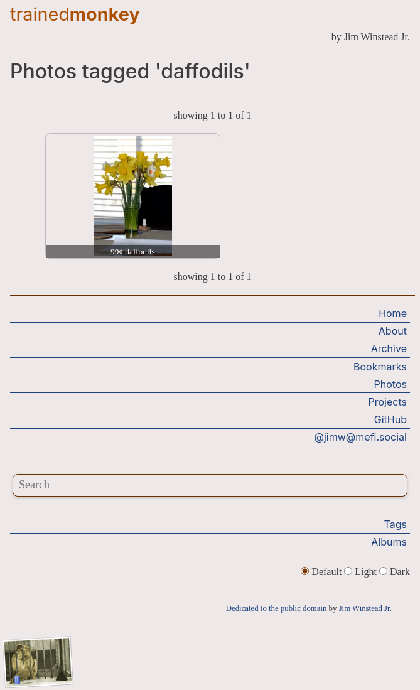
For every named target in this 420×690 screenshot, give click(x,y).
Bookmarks (380, 366)
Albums (389, 542)
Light (361, 571)
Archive (389, 348)
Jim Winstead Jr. (365, 608)
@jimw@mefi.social (361, 437)
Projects (388, 402)
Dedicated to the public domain (276, 608)
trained (75, 14)
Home (393, 313)
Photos (390, 384)
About (393, 331)
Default (322, 571)
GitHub (390, 419)
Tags (395, 524)
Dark (394, 571)
